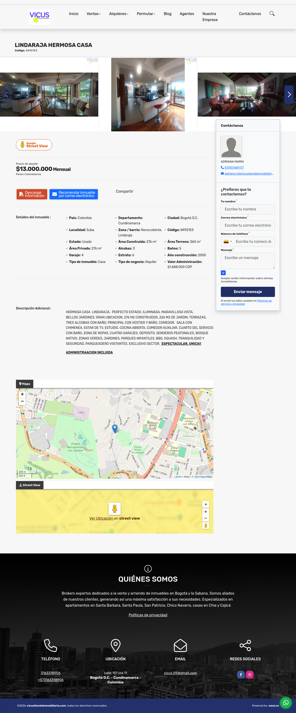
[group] (49, 94)
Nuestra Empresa (210, 17)
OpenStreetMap (203, 476)
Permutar (145, 14)
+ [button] (22, 394)
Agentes (187, 14)
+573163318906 (51, 680)
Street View (34, 144)
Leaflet (178, 476)
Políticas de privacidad (148, 615)
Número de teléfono (235, 233)
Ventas (93, 14)
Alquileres (117, 14)
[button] (118, 127)
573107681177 (234, 167)
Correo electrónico (234, 217)
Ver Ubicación (101, 518)
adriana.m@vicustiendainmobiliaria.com (252, 173)
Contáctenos (250, 14)
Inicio (73, 14)
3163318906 (51, 673)
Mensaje (227, 250)
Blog (167, 14)
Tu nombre (229, 201)
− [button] (22, 401)
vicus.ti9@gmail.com (180, 673)
